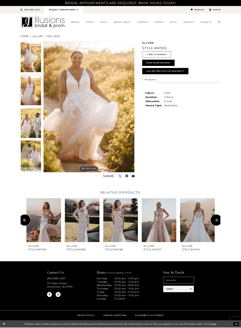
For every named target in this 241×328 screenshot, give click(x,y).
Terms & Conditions (114, 316)
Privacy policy (86, 316)
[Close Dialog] (4, 324)
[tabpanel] (31, 58)
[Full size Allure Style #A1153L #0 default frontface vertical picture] (88, 107)
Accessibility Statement (149, 316)
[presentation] (43, 220)
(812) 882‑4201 (56, 278)
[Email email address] (178, 281)
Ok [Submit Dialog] (236, 324)
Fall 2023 (53, 36)
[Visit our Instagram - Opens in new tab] (59, 295)
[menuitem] (75, 22)
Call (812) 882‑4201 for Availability (170, 75)
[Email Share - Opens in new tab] (133, 176)
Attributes (150, 84)
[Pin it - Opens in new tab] (126, 176)
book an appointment (161, 65)
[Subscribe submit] (178, 291)
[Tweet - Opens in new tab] (120, 176)
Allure (38, 36)
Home (25, 36)
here (213, 324)
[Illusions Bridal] (43, 22)
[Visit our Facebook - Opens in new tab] (50, 295)
